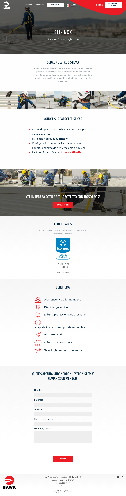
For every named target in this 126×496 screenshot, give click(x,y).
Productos (39, 5)
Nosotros (28, 5)
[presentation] (63, 450)
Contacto (55, 5)
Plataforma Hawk (113, 5)
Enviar (63, 458)
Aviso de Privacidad (63, 486)
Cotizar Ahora (63, 205)
